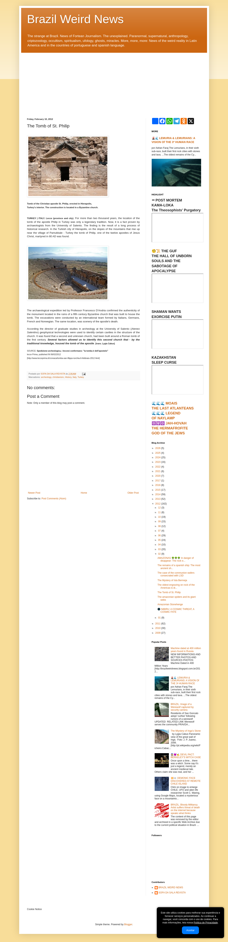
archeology (46, 377)
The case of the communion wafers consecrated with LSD (175, 574)
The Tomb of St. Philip (169, 592)
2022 (158, 466)
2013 (158, 499)
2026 (158, 448)
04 (159, 544)
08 (159, 526)
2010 (158, 628)
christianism (58, 377)
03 (159, 549)
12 (159, 507)
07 (159, 530)
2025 (158, 453)
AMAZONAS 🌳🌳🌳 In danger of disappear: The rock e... (175, 559)
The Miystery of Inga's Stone (186, 730)
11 (159, 512)
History (68, 377)
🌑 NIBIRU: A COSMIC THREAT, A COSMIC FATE (175, 610)
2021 (158, 471)
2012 (158, 503)
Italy (74, 377)
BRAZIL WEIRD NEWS (171, 887)
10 (159, 517)
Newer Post (34, 492)
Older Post (133, 492)
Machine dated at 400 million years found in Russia (186, 649)
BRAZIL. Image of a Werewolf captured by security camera (182, 707)
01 (159, 617)
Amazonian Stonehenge (170, 604)
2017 (158, 480)
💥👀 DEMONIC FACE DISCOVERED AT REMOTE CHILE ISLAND (186, 781)
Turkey (81, 377)
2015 (158, 489)
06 (159, 535)
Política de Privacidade (206, 922)
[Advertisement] (114, 82)
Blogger (128, 924)
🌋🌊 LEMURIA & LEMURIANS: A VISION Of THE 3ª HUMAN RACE (185, 680)
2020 (158, 475)
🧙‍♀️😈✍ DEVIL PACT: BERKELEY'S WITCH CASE (186, 756)
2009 (158, 632)
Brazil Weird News (75, 19)
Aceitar (190, 930)
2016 (158, 485)
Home (84, 492)
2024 (158, 457)
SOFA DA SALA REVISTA (172, 892)
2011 (158, 623)
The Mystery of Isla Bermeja (172, 580)
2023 (158, 462)
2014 (158, 494)
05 (159, 540)
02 (159, 553)
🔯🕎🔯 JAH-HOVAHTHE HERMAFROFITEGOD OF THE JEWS (170, 428)
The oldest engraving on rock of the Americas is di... (176, 586)
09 (159, 521)
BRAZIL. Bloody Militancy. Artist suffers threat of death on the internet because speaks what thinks (185, 809)
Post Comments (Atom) (54, 498)
